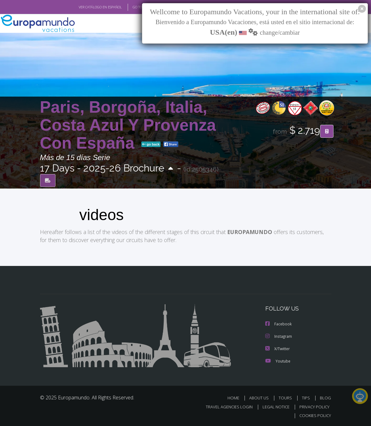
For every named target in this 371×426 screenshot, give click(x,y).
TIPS (307, 398)
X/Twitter (277, 348)
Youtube (277, 361)
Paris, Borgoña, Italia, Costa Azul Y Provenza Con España (128, 125)
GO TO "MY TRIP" (135, 7)
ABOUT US (261, 398)
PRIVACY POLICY (312, 407)
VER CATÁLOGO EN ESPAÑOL (85, 7)
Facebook (278, 323)
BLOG (325, 398)
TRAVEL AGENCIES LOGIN (224, 407)
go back (151, 144)
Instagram (278, 336)
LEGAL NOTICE (273, 407)
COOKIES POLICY (314, 415)
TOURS (287, 398)
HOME (236, 398)
